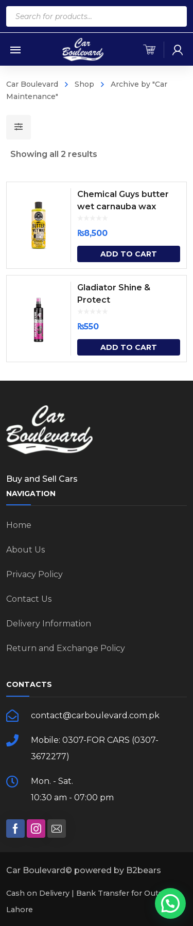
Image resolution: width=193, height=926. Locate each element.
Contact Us (28, 599)
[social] (15, 828)
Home (18, 525)
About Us (25, 550)
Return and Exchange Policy (65, 648)
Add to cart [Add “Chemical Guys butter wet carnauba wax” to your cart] (128, 254)
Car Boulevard (32, 84)
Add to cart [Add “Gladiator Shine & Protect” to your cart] (128, 347)
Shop (84, 84)
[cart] (149, 50)
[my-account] (177, 50)
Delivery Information (48, 623)
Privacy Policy (34, 574)
